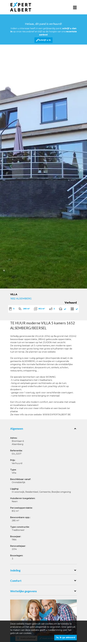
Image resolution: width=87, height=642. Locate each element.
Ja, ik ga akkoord (65, 637)
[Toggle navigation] (74, 7)
